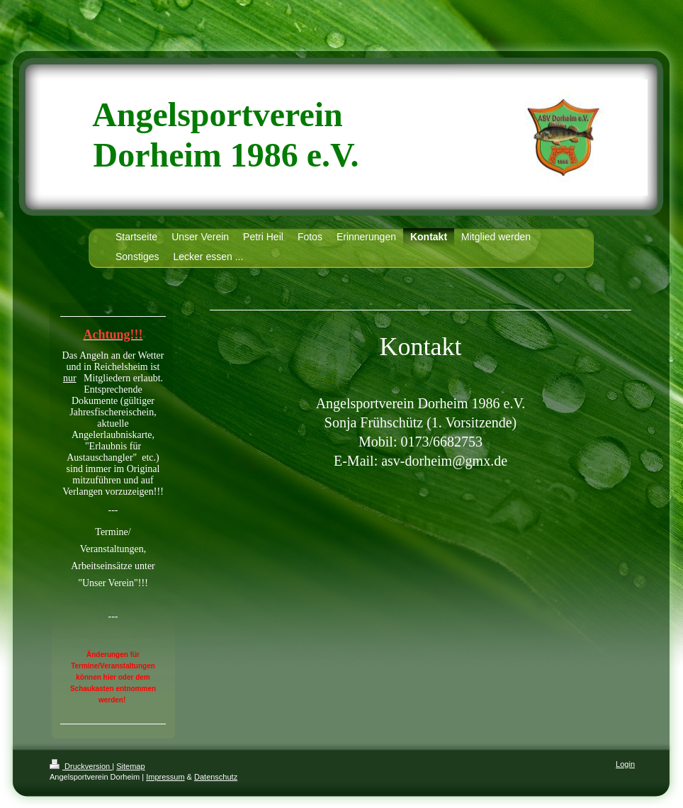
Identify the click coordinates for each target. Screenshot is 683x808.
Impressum (165, 777)
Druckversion (81, 766)
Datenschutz (215, 777)
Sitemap (130, 766)
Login (625, 764)
